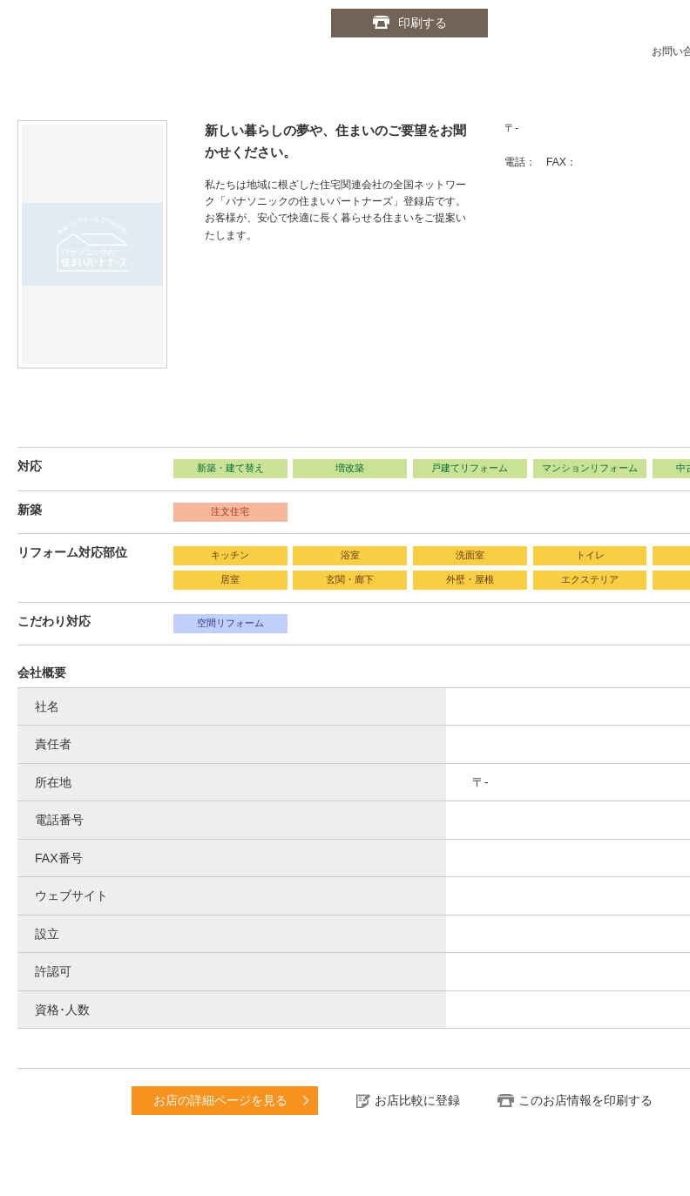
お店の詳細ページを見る (220, 1100)
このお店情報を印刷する (585, 1100)
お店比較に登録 (417, 1100)
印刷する (422, 23)
